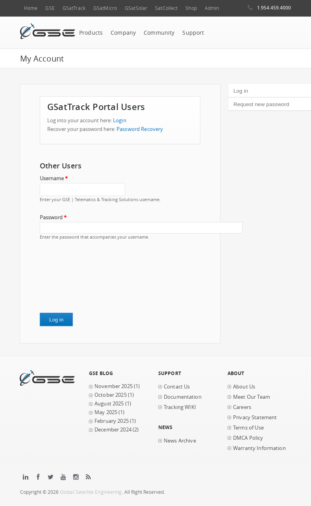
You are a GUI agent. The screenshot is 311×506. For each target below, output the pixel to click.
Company (123, 32)
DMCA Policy (248, 438)
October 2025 (110, 395)
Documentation (183, 397)
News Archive (180, 440)
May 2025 (105, 412)
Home (30, 8)
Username (54, 178)
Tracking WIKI (180, 407)
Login (119, 120)
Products (91, 32)
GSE (49, 8)
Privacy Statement (255, 417)
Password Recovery (140, 129)
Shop (190, 8)
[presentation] (72, 279)
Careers (242, 407)
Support (193, 32)
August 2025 (109, 403)
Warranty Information (259, 448)
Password (53, 217)
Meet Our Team (251, 397)
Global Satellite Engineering (91, 492)
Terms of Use (248, 427)
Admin (212, 8)
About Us (244, 386)
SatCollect (166, 8)
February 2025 (111, 421)
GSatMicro (105, 8)
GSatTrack (74, 8)
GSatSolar (136, 8)
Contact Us (177, 386)
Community (159, 32)
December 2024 (112, 429)
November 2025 (113, 386)
